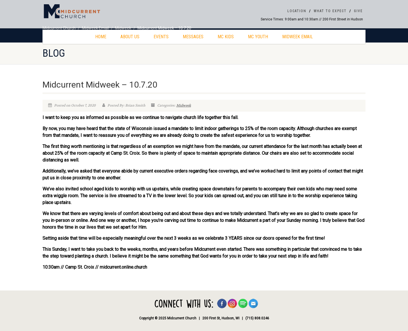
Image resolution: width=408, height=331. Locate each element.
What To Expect (330, 11)
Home (100, 36)
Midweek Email (297, 36)
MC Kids (226, 36)
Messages (193, 36)
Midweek (183, 105)
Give (358, 11)
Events (161, 36)
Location (296, 11)
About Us (129, 36)
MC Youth (258, 36)
